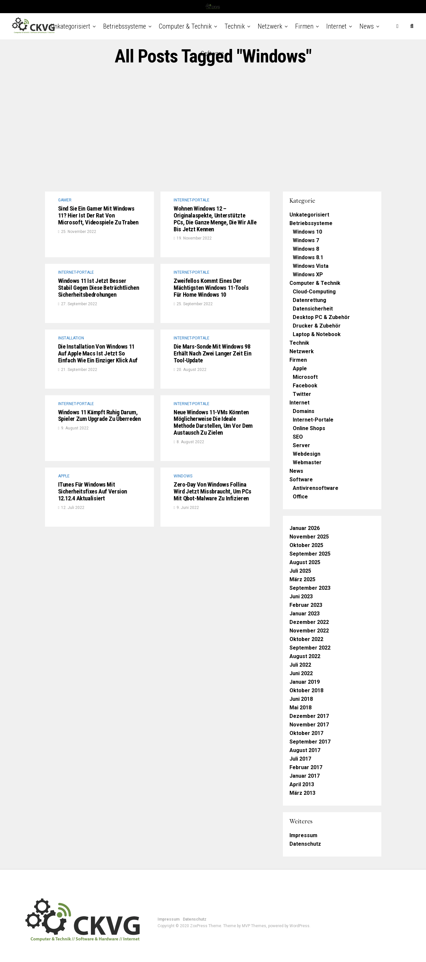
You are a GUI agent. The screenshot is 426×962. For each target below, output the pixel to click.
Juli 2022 (300, 665)
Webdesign (306, 454)
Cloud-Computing (314, 291)
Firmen (304, 26)
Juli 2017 (300, 759)
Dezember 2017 (309, 716)
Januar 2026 (304, 528)
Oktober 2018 (306, 690)
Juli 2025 (300, 571)
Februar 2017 (305, 767)
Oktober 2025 (306, 545)
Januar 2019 (304, 682)
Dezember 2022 (309, 622)
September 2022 (309, 648)
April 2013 (301, 784)
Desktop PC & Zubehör (321, 317)
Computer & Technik (185, 26)
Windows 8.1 (308, 257)
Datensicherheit (313, 309)
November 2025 (309, 537)
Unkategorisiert (70, 26)
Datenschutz (305, 844)
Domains (303, 411)
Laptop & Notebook (317, 334)
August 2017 (304, 750)
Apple (300, 368)
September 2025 (309, 554)
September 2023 (309, 588)
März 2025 (302, 579)
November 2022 (309, 631)
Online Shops (309, 428)
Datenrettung (309, 300)
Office (300, 496)
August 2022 (304, 656)
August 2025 (304, 562)
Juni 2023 (301, 596)
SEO (298, 437)
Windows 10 (307, 232)
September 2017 (309, 742)
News (366, 26)
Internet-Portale (313, 420)
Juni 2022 (301, 673)
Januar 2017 (304, 776)
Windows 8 (306, 249)
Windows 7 (306, 240)
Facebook (305, 385)
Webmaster (307, 462)
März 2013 (302, 793)
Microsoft (305, 377)
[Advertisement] (213, 129)
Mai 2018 (300, 707)
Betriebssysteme (124, 26)
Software (212, 53)
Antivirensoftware (315, 488)
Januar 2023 (304, 613)
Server (301, 445)
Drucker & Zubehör (317, 326)
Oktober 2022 (306, 639)
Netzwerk (270, 26)
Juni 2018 (301, 699)
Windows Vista (311, 266)
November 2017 (309, 725)
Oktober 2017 (306, 733)
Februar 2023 (305, 605)
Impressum (303, 835)
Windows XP (308, 274)
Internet (336, 26)
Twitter (302, 394)
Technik (234, 26)
